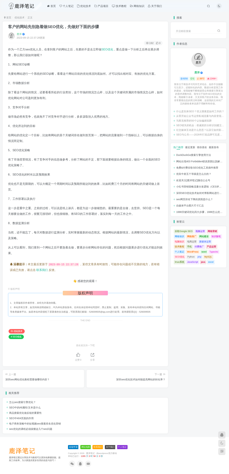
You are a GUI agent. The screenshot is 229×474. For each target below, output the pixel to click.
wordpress (103, 453)
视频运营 (200, 231)
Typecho (213, 251)
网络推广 (191, 236)
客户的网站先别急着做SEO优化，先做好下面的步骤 (53, 26)
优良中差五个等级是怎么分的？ (193, 173)
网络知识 (137, 6)
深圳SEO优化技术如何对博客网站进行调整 (200, 193)
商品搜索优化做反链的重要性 (25, 412)
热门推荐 (178, 147)
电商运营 (191, 241)
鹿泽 (19, 34)
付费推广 (199, 246)
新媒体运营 (205, 241)
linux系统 (179, 262)
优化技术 (84, 6)
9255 (184, 78)
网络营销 (212, 231)
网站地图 (85, 447)
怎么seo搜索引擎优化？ (22, 402)
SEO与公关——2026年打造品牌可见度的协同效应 (200, 134)
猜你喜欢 (202, 147)
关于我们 (155, 6)
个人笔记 (66, 6)
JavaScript (192, 262)
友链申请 (73, 447)
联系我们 (42, 269)
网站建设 (204, 236)
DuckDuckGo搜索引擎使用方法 (193, 155)
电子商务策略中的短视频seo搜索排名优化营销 (35, 423)
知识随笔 (216, 236)
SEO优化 (107, 49)
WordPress (193, 251)
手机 (189, 246)
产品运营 (211, 246)
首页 (51, 6)
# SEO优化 (16, 336)
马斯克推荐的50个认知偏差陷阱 (194, 120)
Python (190, 256)
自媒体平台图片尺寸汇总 (190, 205)
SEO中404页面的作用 (21, 418)
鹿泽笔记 (90, 453)
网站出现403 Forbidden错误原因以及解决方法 (201, 161)
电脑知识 (179, 241)
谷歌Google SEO (184, 231)
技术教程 (119, 6)
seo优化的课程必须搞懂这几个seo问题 (30, 429)
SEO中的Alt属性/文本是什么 (25, 407)
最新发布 (214, 147)
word (203, 251)
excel (211, 262)
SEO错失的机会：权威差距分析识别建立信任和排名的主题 (200, 125)
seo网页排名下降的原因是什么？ (194, 199)
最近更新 (190, 147)
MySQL (208, 256)
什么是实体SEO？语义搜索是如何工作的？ (200, 111)
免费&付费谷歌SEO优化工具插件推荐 (197, 167)
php (199, 256)
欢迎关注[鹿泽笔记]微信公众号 (193, 180)
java (203, 262)
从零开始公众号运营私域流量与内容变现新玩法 (200, 116)
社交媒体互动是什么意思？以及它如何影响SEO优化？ (200, 130)
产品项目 (101, 6)
